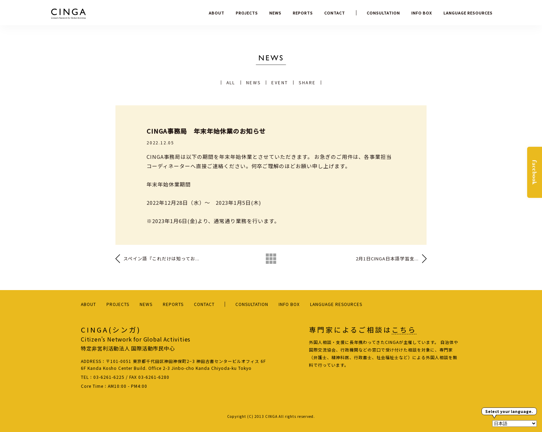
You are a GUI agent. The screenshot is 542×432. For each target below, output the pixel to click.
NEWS (275, 13)
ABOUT (216, 13)
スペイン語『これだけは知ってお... (161, 258)
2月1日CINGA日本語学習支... (387, 258)
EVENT (279, 82)
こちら (404, 329)
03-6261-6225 (108, 377)
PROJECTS (247, 13)
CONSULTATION (383, 13)
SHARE (307, 82)
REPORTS (303, 13)
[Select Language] (514, 423)
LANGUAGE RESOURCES (468, 13)
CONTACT (334, 13)
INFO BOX (421, 13)
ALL (230, 82)
